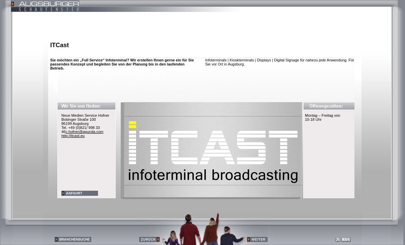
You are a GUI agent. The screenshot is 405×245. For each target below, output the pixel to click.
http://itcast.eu (72, 136)
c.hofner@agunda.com (84, 132)
